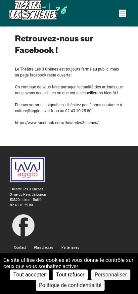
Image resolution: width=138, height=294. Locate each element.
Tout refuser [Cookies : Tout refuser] (70, 274)
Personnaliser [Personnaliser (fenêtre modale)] (111, 274)
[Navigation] (122, 13)
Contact (20, 247)
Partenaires (70, 247)
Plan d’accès (44, 247)
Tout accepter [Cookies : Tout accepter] (29, 274)
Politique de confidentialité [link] (70, 285)
